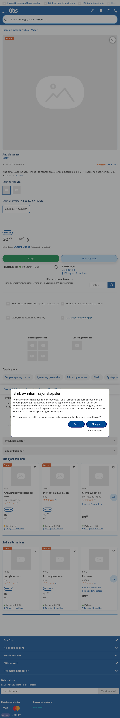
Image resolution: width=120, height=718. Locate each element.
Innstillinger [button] (95, 430)
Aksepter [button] (96, 424)
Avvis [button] (76, 424)
